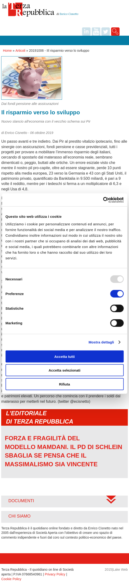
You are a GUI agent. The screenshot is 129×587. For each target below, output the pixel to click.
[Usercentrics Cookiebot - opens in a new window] (103, 200)
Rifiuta (64, 384)
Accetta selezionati (64, 370)
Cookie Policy (11, 579)
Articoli (20, 50)
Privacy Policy (55, 574)
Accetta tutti (64, 356)
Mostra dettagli (101, 342)
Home (7, 50)
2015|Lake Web (116, 569)
